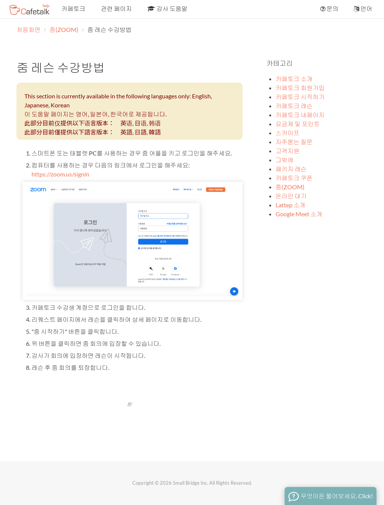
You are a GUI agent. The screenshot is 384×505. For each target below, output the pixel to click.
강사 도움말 (167, 8)
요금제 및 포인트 (298, 123)
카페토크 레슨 (294, 105)
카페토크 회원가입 (300, 87)
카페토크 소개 (294, 78)
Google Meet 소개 (299, 213)
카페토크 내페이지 (300, 114)
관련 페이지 (116, 8)
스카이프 (288, 132)
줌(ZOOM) (65, 29)
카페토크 (73, 8)
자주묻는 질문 (294, 141)
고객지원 (288, 150)
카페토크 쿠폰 (294, 177)
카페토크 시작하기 (300, 96)
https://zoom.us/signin (60, 174)
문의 (329, 8)
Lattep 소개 (291, 204)
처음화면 (28, 29)
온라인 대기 (291, 195)
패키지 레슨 (291, 168)
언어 (362, 8)
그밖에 (285, 159)
